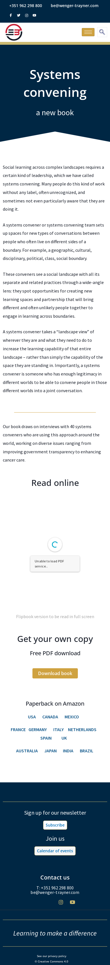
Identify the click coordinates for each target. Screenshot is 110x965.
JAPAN (51, 750)
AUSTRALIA (27, 750)
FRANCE (18, 729)
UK (64, 738)
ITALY (58, 729)
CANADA (50, 717)
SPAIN (46, 738)
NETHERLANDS (82, 729)
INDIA (68, 750)
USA (32, 717)
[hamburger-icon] (88, 32)
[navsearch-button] (102, 32)
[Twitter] (49, 904)
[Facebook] (37, 904)
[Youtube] (72, 904)
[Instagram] (61, 904)
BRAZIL (87, 750)
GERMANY (37, 729)
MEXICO (72, 717)
